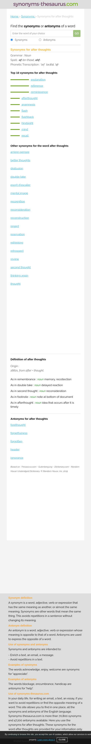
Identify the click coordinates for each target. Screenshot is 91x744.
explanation (38, 79)
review (14, 259)
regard (14, 226)
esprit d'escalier (20, 185)
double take (18, 176)
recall (25, 135)
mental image (19, 193)
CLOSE (62, 740)
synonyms (32, 26)
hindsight (27, 123)
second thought (20, 267)
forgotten (16, 441)
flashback (28, 117)
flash (25, 110)
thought (15, 283)
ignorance (16, 457)
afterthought (30, 98)
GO (77, 33)
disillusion (16, 168)
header (15, 449)
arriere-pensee (19, 152)
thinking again (19, 275)
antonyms (52, 26)
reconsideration (20, 209)
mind (25, 129)
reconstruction (19, 218)
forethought (18, 425)
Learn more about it (46, 740)
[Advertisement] (45, 322)
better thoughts (20, 160)
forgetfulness (18, 433)
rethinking (16, 242)
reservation (17, 234)
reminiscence (39, 92)
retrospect (17, 251)
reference (37, 85)
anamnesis (28, 104)
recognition (17, 201)
